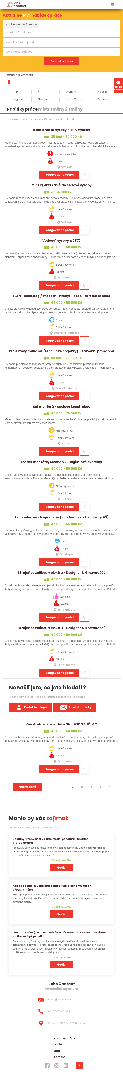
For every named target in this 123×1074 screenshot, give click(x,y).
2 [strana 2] (82, 786)
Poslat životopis (30, 707)
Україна (102, 92)
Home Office (74, 99)
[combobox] (61, 28)
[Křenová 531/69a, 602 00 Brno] (61, 1023)
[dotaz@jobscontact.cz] (61, 999)
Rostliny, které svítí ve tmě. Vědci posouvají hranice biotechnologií (51, 841)
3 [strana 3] (91, 786)
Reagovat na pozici (59, 175)
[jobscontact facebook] (47, 1065)
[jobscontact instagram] (56, 1065)
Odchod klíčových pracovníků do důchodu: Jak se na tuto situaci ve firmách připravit (60, 934)
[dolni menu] (79, 1065)
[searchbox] (59, 32)
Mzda (11, 75)
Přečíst (61, 867)
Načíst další (27, 787)
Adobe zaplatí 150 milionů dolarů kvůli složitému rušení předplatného (52, 887)
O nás (58, 1044)
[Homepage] (16, 4)
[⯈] (109, 786)
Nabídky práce (64, 1038)
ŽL (39, 92)
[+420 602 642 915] (61, 1011)
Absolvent (44, 99)
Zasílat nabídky (118, 85)
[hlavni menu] (112, 4)
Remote (102, 99)
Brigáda (18, 99)
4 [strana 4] (100, 786)
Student (71, 92)
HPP (15, 92)
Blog (57, 1051)
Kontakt (60, 1057)
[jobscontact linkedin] (65, 1065)
